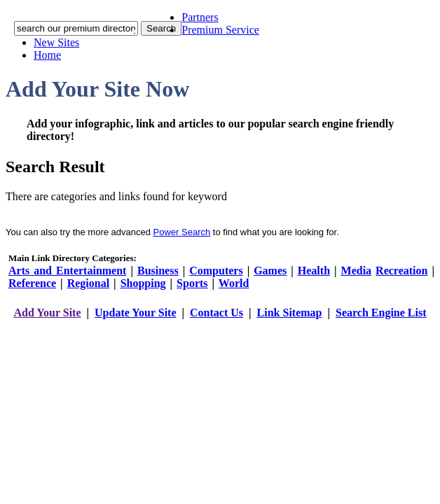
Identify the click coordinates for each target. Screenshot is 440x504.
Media (356, 270)
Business (158, 270)
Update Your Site (135, 312)
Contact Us (216, 312)
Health (314, 270)
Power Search (182, 232)
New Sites (56, 42)
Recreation (401, 270)
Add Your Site (47, 312)
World (234, 283)
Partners (199, 17)
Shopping (143, 283)
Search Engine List (381, 312)
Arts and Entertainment (67, 270)
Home (47, 55)
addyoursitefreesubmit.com (177, 326)
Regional (88, 283)
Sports (192, 283)
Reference (32, 283)
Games (270, 270)
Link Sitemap (289, 312)
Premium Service (220, 30)
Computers (215, 270)
